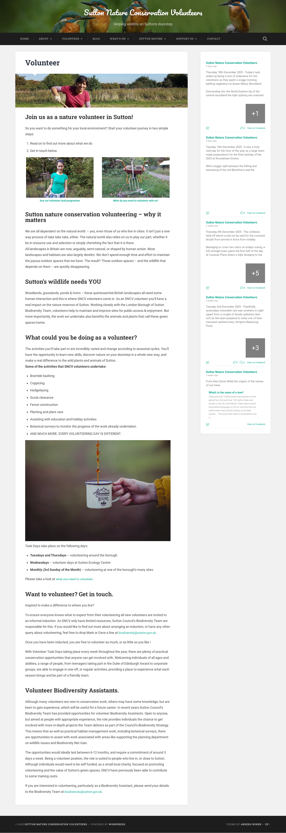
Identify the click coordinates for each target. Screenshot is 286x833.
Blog (96, 39)
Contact (213, 39)
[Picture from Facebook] (216, 114)
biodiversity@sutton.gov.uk (138, 633)
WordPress (117, 824)
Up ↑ (268, 824)
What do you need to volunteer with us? (135, 200)
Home (24, 39)
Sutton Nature (151, 39)
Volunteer (70, 39)
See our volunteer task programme (60, 200)
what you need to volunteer (75, 579)
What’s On (118, 39)
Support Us (185, 39)
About (44, 39)
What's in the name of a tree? (226, 393)
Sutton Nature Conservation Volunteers (143, 12)
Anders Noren (251, 824)
